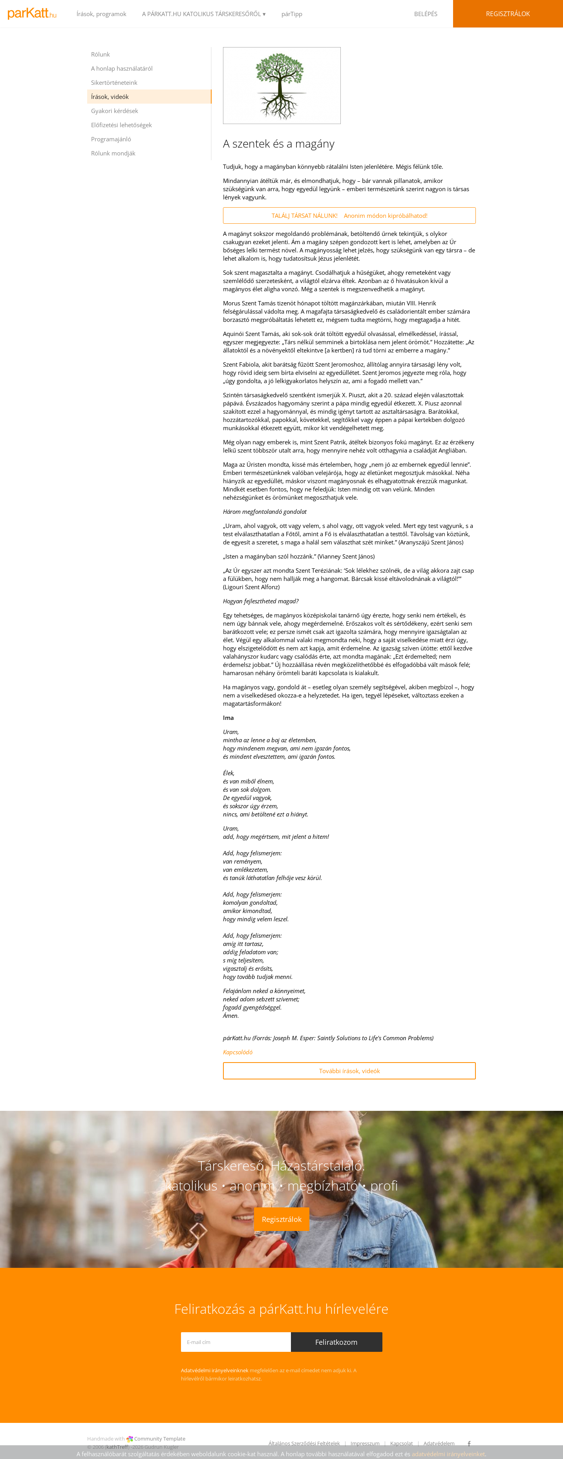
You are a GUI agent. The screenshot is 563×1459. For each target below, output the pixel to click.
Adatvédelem (439, 1443)
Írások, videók (110, 96)
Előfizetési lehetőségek (121, 125)
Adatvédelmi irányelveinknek (215, 1370)
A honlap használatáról (122, 68)
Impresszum (365, 1443)
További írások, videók (349, 1071)
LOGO (34, 14)
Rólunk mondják (113, 153)
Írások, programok (101, 14)
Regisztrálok (508, 13)
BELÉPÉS (425, 14)
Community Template (159, 1438)
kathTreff (117, 1446)
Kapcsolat (401, 1443)
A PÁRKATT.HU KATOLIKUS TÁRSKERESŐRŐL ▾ (204, 14)
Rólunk (100, 54)
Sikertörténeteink (114, 82)
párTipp (292, 14)
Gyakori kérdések (114, 111)
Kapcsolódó (237, 1052)
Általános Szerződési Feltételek (304, 1443)
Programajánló (111, 139)
